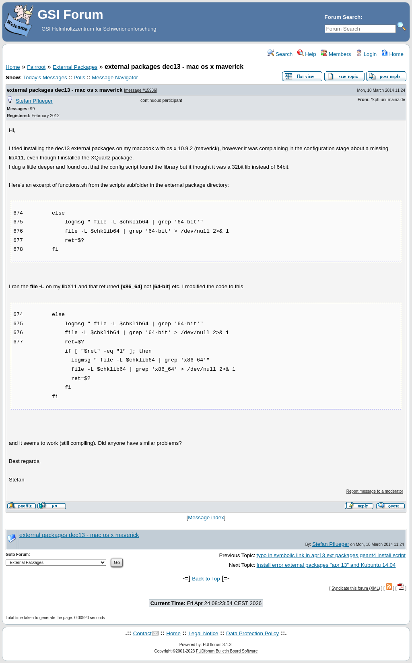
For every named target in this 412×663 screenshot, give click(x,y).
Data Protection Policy (252, 633)
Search (280, 54)
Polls (79, 77)
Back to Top (206, 579)
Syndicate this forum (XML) (356, 588)
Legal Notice (203, 633)
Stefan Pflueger (34, 101)
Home (392, 54)
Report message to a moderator (374, 491)
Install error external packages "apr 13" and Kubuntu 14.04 (326, 565)
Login (366, 54)
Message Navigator (115, 77)
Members (336, 54)
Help (306, 54)
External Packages (75, 67)
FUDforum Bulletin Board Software (227, 651)
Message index (206, 517)
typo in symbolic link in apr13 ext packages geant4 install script (331, 555)
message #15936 (140, 90)
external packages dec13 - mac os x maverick (64, 90)
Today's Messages (45, 77)
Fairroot (36, 67)
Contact (142, 633)
